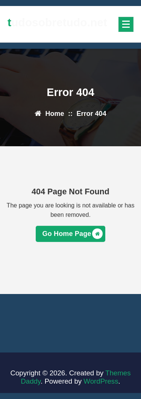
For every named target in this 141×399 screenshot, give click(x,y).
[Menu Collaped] (125, 24)
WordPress (100, 381)
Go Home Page (72, 235)
